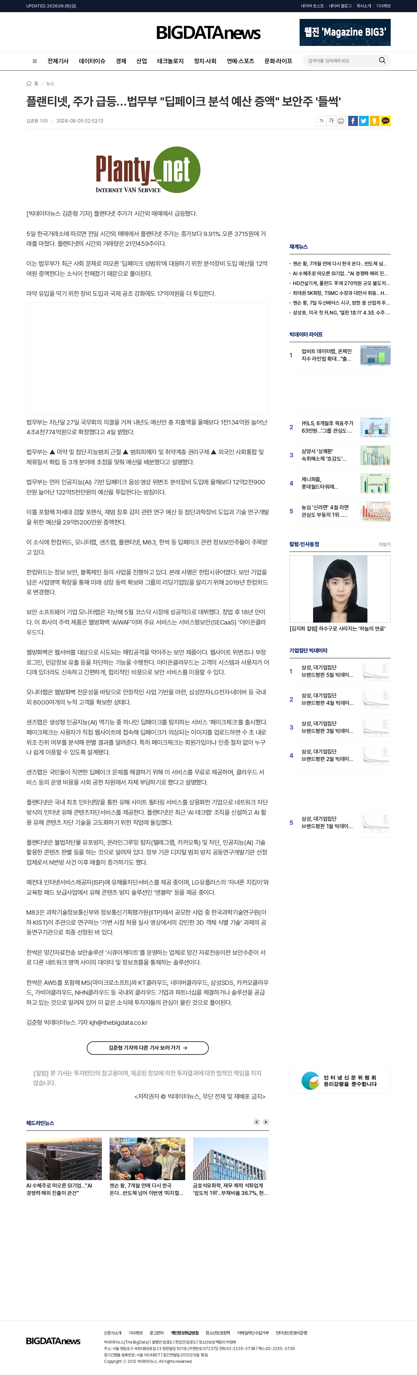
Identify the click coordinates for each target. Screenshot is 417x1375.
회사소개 (364, 5)
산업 (141, 61)
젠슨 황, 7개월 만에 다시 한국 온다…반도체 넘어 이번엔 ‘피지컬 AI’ (144, 1189)
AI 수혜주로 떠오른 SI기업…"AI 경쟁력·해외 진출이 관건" (59, 1189)
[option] (68, 1167)
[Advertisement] (148, 356)
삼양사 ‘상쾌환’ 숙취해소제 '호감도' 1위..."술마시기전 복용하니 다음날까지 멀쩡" (323, 455)
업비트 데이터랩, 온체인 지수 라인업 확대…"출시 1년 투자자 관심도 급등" (327, 355)
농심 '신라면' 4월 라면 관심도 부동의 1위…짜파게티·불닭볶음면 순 (326, 511)
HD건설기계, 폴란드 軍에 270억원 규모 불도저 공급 (342, 283)
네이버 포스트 (312, 5)
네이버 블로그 (340, 5)
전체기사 (58, 61)
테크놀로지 (170, 61)
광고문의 (156, 1332)
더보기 (385, 544)
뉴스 (50, 83)
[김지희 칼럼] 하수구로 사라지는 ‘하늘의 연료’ (337, 629)
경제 (121, 61)
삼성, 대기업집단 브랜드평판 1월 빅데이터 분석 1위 (327, 823)
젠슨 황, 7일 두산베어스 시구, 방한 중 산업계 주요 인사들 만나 (342, 303)
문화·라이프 (279, 61)
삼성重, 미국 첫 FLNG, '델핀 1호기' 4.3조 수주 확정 (342, 313)
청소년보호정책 (217, 1332)
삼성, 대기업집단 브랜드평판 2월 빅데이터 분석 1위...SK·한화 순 (328, 755)
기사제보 (383, 5)
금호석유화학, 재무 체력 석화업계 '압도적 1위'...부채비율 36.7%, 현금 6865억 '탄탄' (231, 1189)
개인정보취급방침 (185, 1332)
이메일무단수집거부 (253, 1332)
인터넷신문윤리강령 (291, 1332)
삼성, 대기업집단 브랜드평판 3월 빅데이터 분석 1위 (328, 727)
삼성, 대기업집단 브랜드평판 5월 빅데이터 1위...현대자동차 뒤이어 (328, 671)
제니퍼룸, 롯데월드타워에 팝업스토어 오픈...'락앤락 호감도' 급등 (328, 483)
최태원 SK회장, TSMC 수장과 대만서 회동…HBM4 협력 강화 (342, 293)
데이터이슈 (92, 61)
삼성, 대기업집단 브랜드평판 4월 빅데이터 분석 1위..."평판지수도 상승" (328, 699)
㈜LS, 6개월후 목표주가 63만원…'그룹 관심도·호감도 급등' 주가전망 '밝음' (328, 427)
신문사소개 (112, 1332)
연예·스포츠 (241, 61)
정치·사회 (205, 61)
